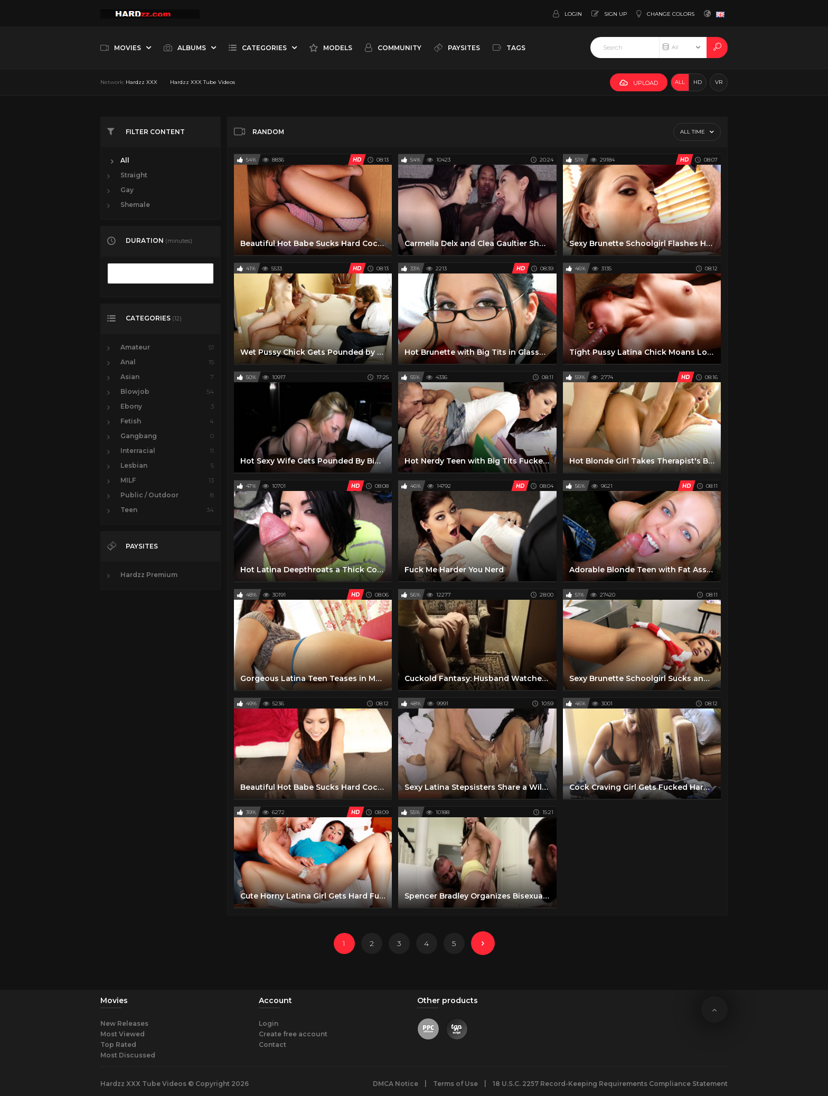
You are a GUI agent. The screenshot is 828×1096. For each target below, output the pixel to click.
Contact (272, 1044)
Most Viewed (122, 1034)
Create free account (293, 1034)
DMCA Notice (395, 1084)
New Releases (124, 1023)
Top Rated (118, 1044)
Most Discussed (127, 1055)
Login (268, 1023)
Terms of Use (455, 1084)
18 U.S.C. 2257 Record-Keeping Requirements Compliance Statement (610, 1084)
